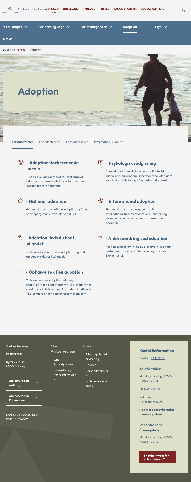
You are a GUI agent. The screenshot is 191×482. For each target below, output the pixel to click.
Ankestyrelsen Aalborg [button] (19, 383)
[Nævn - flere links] (15, 39)
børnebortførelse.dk (62, 8)
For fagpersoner (77, 142)
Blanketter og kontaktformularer (65, 374)
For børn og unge (51, 27)
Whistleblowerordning (97, 383)
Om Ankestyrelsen (63, 362)
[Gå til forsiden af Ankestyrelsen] (23, 10)
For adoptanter (22, 142)
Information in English (108, 142)
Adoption (130, 27)
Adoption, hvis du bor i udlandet (49, 241)
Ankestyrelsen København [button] (19, 398)
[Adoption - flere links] (140, 27)
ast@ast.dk (153, 389)
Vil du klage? (12, 27)
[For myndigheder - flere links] (110, 27)
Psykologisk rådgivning (132, 163)
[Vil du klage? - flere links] (25, 27)
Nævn (7, 39)
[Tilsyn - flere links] (165, 27)
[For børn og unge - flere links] (67, 27)
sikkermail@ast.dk (151, 401)
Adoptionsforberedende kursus (52, 165)
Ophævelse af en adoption (56, 272)
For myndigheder (93, 27)
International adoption (132, 201)
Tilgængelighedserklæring (97, 356)
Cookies (91, 365)
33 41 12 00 (158, 358)
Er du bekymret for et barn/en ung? (156, 457)
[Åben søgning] (183, 10)
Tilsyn (157, 27)
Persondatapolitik (97, 373)
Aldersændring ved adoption (137, 238)
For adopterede (49, 142)
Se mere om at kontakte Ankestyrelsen (158, 412)
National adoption (47, 201)
